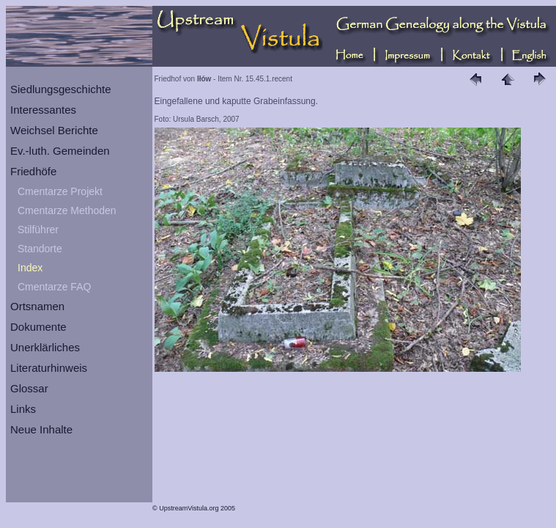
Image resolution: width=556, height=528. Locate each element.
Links (23, 409)
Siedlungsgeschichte (60, 89)
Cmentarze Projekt (60, 191)
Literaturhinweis (48, 368)
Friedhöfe (33, 171)
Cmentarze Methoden (67, 210)
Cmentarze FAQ (54, 287)
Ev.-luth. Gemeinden (60, 150)
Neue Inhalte (41, 429)
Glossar (29, 388)
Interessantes (43, 109)
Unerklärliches (45, 347)
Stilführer (38, 229)
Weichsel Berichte (54, 130)
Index (30, 268)
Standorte (40, 248)
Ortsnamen (37, 306)
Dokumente (38, 326)
